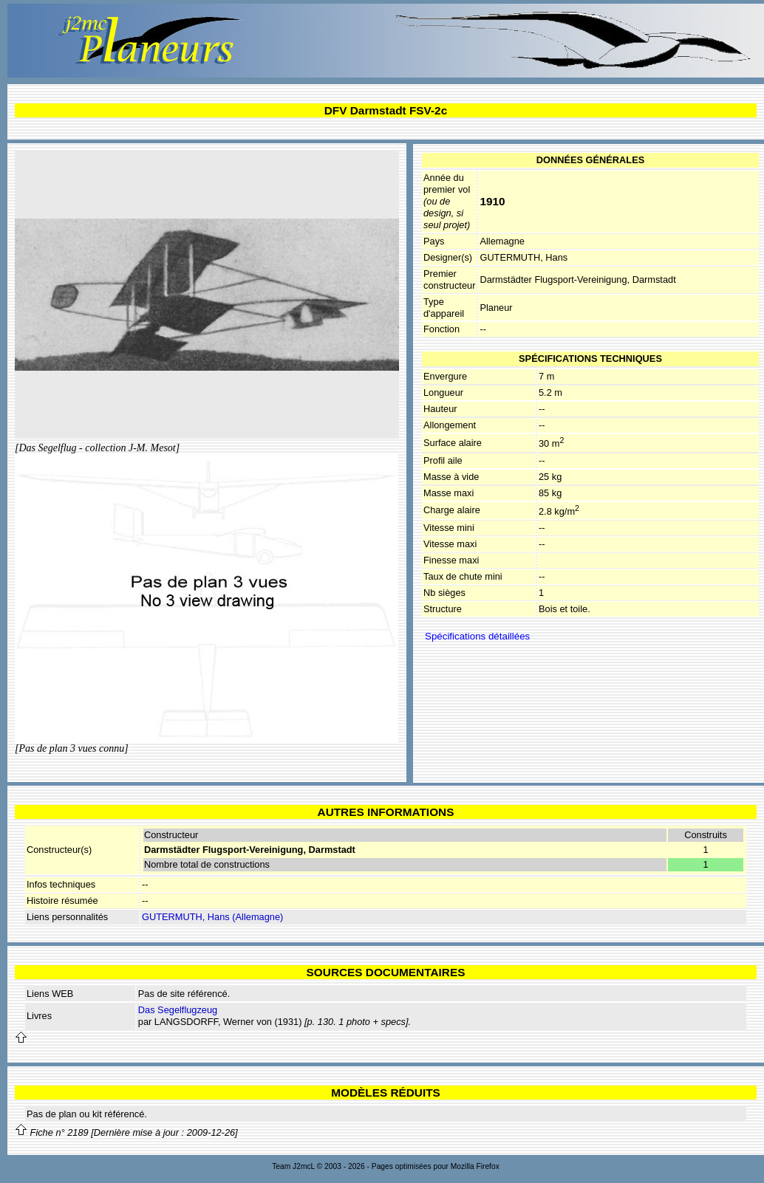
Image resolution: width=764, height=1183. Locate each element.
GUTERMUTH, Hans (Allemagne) (212, 916)
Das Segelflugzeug (177, 1009)
